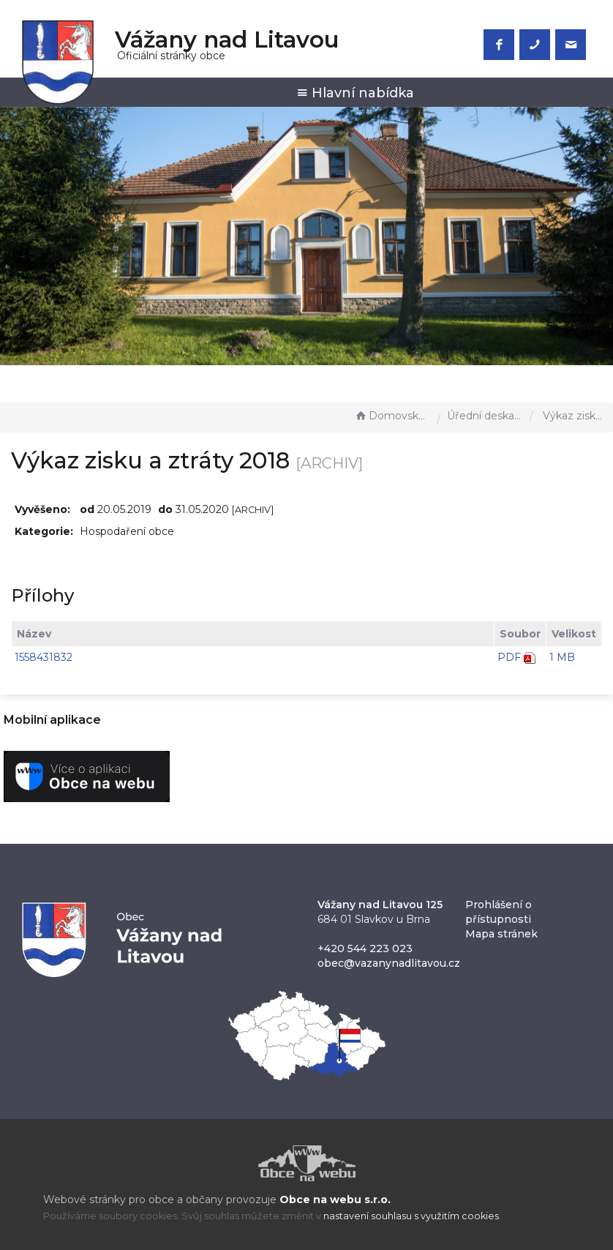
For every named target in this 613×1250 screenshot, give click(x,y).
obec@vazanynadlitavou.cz (388, 963)
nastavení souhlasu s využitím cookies (411, 1215)
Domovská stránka (392, 415)
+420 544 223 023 (365, 948)
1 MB (562, 657)
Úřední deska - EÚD (485, 415)
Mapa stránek (501, 933)
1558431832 (43, 657)
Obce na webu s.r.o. (335, 1199)
